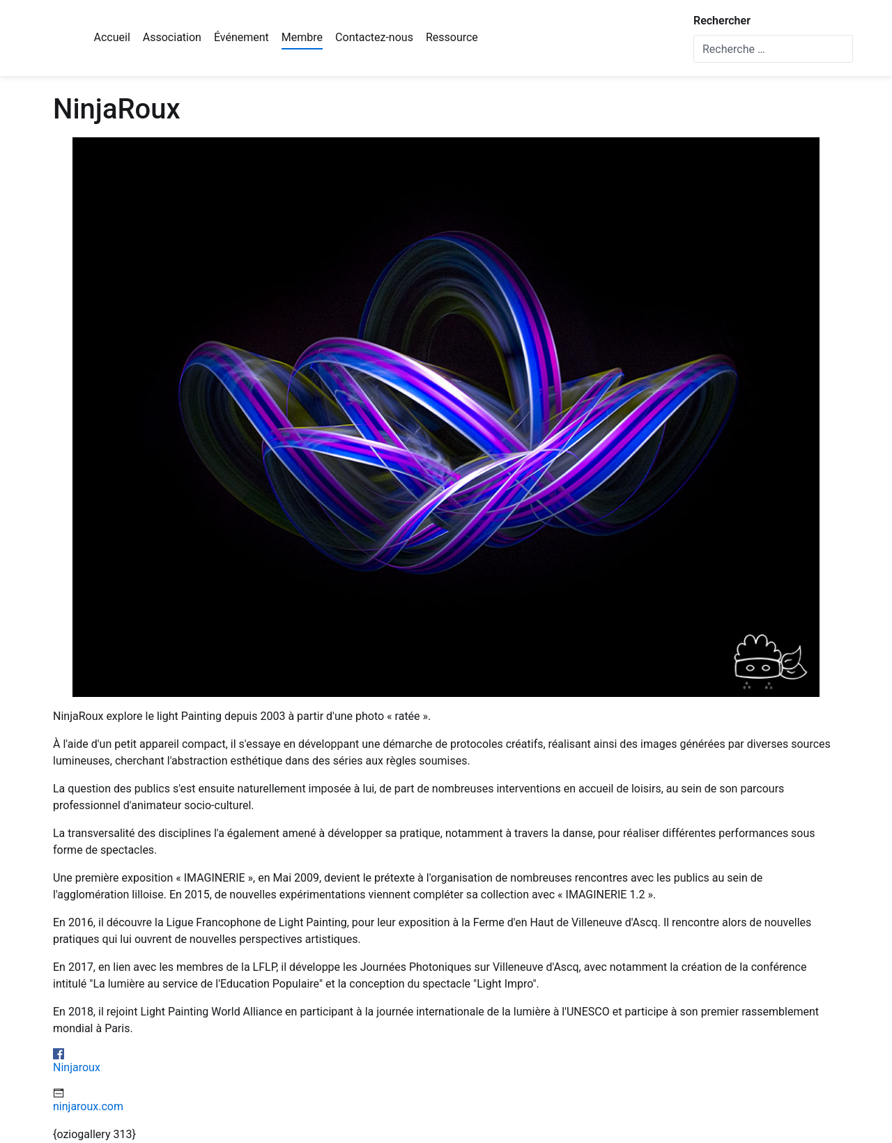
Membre (302, 37)
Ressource (452, 37)
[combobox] (773, 49)
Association (172, 37)
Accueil (112, 37)
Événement (241, 37)
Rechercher (722, 20)
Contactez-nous (374, 37)
